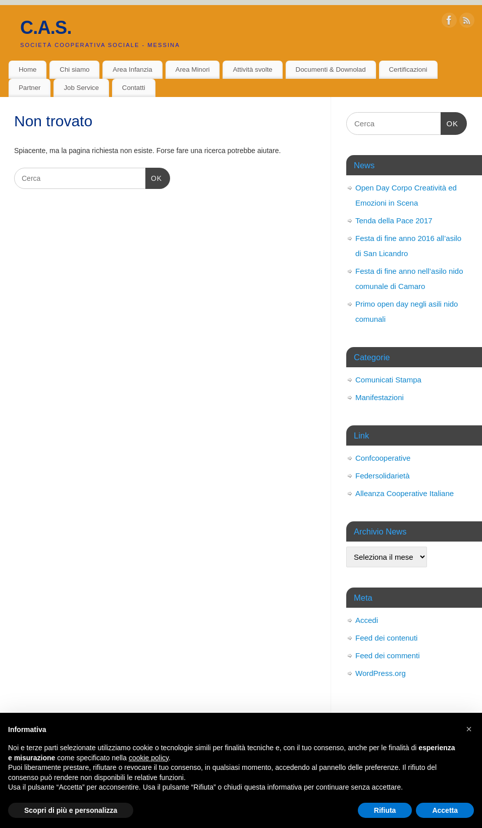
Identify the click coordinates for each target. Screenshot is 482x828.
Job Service (81, 87)
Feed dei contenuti (386, 638)
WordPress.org (380, 673)
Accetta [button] (445, 810)
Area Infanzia (132, 69)
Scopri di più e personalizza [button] (70, 810)
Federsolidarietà (382, 475)
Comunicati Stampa (388, 379)
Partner (30, 87)
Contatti (133, 87)
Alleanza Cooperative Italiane (404, 493)
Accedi (366, 620)
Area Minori (193, 69)
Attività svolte (252, 69)
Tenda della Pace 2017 (394, 220)
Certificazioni (408, 69)
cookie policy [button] (149, 758)
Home (27, 69)
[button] (469, 729)
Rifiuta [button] (385, 810)
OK (153, 178)
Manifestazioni (379, 397)
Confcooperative (382, 458)
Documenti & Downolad (331, 69)
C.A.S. (46, 27)
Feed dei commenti (387, 655)
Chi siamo (74, 69)
